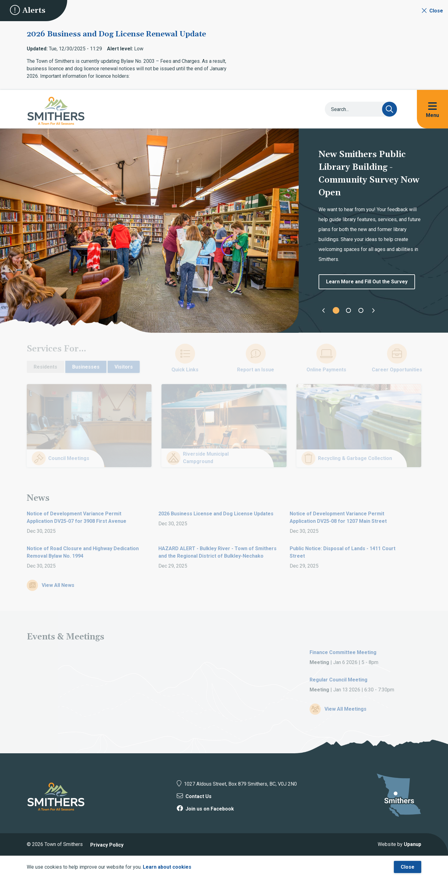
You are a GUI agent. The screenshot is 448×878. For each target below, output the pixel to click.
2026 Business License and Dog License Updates (215, 514)
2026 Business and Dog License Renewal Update (116, 34)
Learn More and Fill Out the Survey (367, 282)
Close (407, 867)
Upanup (412, 844)
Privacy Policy (107, 845)
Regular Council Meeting (338, 680)
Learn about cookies (167, 867)
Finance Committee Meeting (343, 652)
